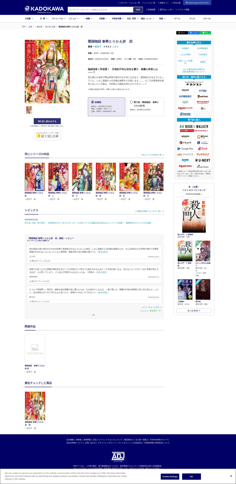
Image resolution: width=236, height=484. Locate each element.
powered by (151, 311)
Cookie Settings (170, 477)
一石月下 (97, 46)
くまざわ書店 (185, 55)
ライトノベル (59, 18)
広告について (98, 440)
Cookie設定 (137, 443)
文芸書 (29, 18)
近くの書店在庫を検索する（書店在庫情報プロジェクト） (194, 70)
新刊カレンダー (166, 9)
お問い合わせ (90, 443)
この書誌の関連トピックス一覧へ (148, 211)
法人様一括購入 (141, 440)
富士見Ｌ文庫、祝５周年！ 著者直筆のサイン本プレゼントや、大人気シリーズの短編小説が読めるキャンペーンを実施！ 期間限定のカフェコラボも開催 (88, 223)
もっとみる (192, 310)
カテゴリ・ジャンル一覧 (130, 3)
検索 (138, 9)
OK (191, 477)
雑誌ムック (147, 18)
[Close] (231, 476)
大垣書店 (185, 48)
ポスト (183, 33)
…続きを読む (102, 252)
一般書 (88, 18)
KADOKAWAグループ (159, 440)
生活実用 (133, 18)
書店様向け (128, 440)
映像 (162, 18)
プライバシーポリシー (107, 443)
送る (206, 33)
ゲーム (177, 18)
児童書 (103, 18)
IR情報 (78, 440)
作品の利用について (74, 443)
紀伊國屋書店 (202, 48)
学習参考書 (118, 18)
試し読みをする (47, 121)
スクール (207, 18)
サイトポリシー (124, 443)
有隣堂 (202, 62)
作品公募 (177, 3)
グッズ (192, 18)
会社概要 (70, 440)
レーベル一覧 (149, 3)
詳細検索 (150, 9)
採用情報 (87, 440)
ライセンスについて (114, 440)
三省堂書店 (202, 55)
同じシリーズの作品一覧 (152, 155)
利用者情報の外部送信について (157, 443)
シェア (194, 33)
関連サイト (164, 3)
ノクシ (115, 46)
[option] (36, 353)
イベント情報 (182, 9)
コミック (73, 18)
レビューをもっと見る (150, 307)
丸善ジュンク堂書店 (185, 62)
